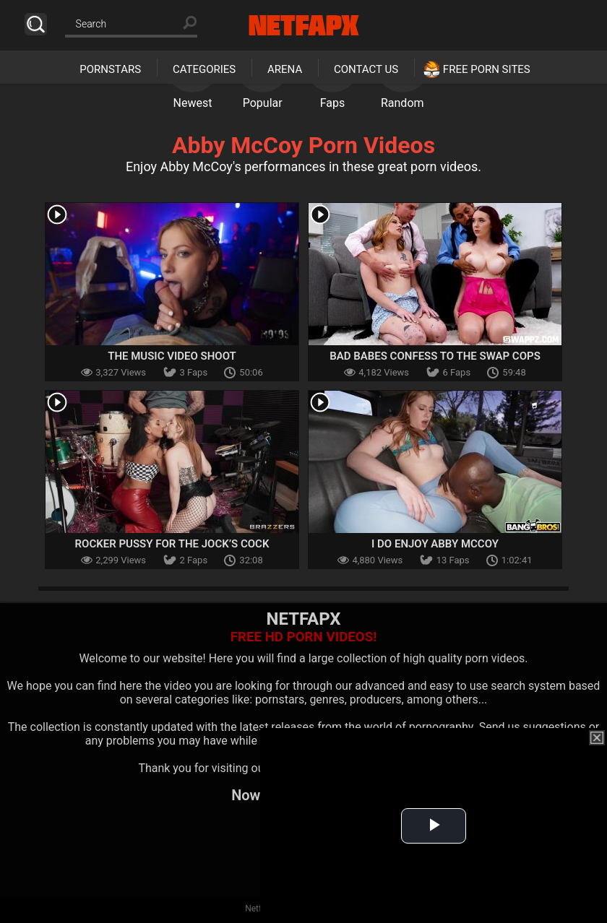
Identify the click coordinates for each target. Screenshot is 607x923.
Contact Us (366, 69)
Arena (284, 69)
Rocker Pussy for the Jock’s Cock (172, 543)
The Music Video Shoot (172, 356)
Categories (204, 69)
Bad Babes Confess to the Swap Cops (435, 356)
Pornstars (110, 69)
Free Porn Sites (486, 69)
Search (36, 24)
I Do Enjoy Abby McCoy (435, 543)
